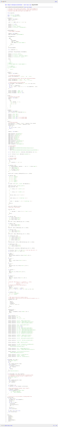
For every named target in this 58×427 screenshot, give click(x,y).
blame (30, 7)
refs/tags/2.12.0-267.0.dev (16, 4)
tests (28, 4)
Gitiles (6, 425)
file (25, 7)
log (27, 7)
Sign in (56, 1)
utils (25, 4)
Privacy (8, 425)
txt (53, 425)
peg (30, 4)
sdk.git (9, 4)
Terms (11, 425)
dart (6, 4)
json (56, 425)
